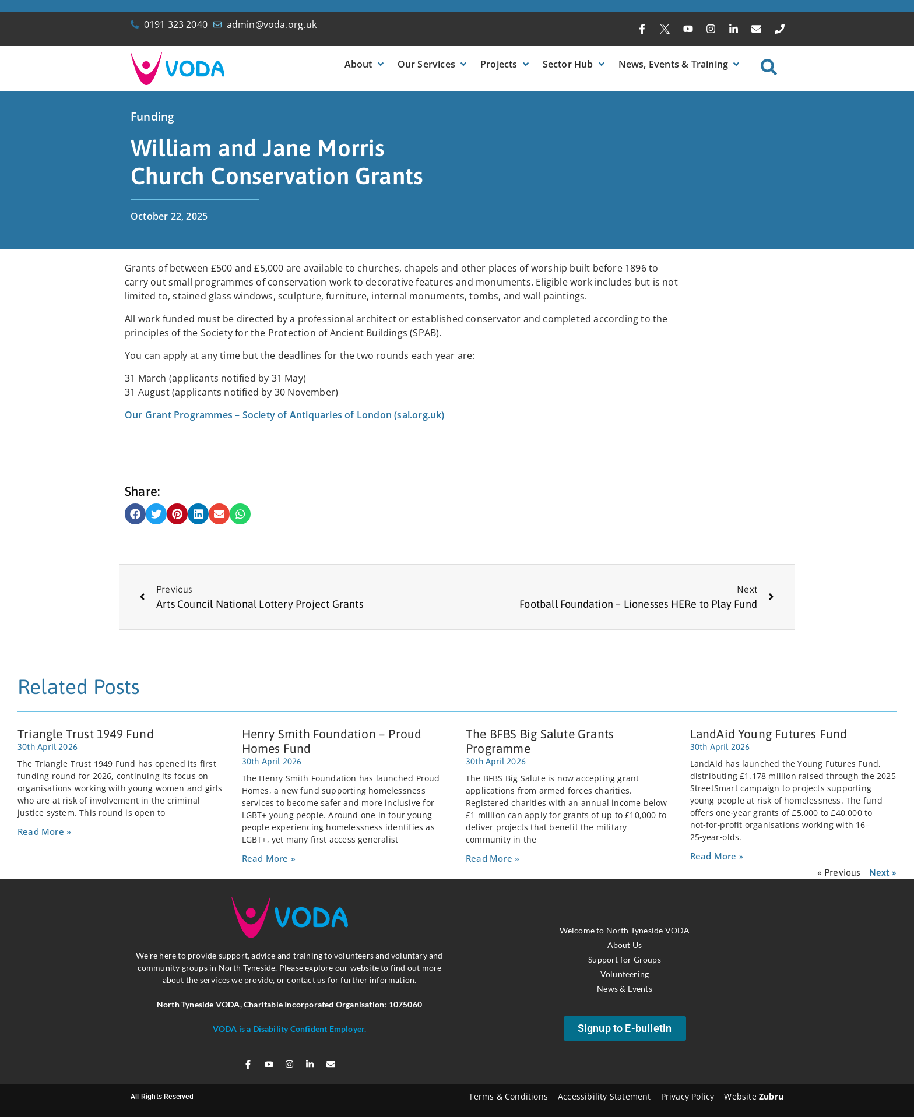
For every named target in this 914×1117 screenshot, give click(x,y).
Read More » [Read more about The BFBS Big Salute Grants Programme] (492, 858)
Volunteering (624, 974)
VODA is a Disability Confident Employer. (290, 1029)
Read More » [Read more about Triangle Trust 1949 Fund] (44, 831)
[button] (365, 64)
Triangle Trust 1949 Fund (85, 734)
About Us (624, 945)
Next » (883, 872)
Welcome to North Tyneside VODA (625, 930)
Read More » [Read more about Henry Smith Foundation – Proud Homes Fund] (269, 858)
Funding (152, 116)
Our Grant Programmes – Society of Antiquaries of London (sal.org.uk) (285, 414)
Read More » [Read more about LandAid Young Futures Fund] (717, 856)
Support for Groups (624, 959)
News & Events (624, 988)
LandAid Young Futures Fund (769, 734)
